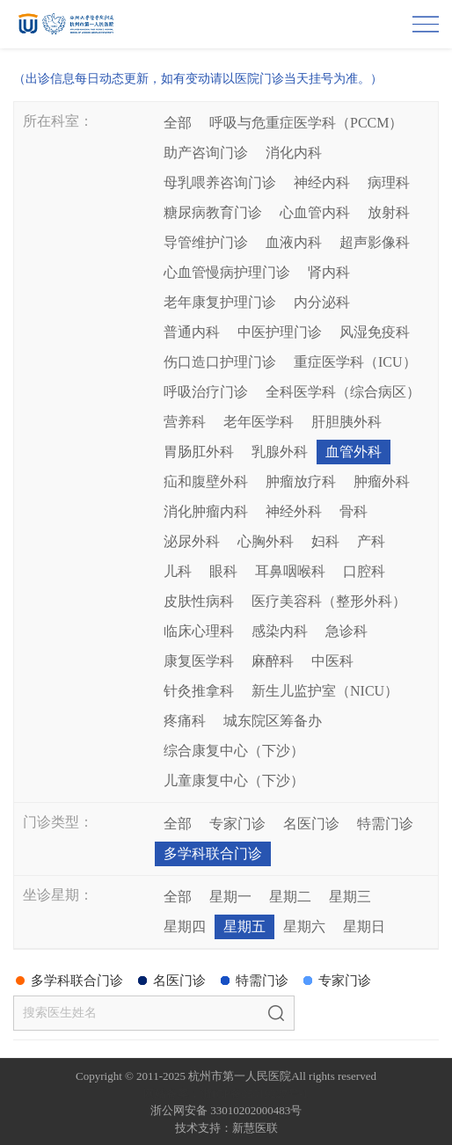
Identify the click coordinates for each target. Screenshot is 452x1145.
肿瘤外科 (382, 481)
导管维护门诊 (206, 242)
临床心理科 (199, 631)
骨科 (353, 511)
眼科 (223, 571)
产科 (371, 541)
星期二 (290, 896)
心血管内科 (315, 212)
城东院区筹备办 (272, 720)
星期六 (304, 926)
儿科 (178, 571)
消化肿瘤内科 (206, 511)
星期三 (350, 896)
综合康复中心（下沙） (234, 750)
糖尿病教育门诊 (213, 212)
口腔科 (364, 571)
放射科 (389, 212)
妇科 (325, 541)
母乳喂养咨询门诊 (220, 182)
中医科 (332, 660)
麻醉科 (273, 660)
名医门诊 (311, 823)
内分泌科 (322, 302)
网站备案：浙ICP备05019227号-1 (225, 1093)
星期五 (244, 926)
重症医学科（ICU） (355, 361)
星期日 (364, 926)
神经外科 (294, 511)
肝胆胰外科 (346, 421)
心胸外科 (265, 541)
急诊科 (346, 631)
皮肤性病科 (199, 601)
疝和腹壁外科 (206, 481)
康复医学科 (199, 660)
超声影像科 (374, 242)
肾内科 (329, 272)
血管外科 (353, 451)
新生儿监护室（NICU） (325, 690)
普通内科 (192, 332)
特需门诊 (385, 823)
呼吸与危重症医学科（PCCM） (306, 122)
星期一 (230, 896)
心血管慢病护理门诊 (227, 272)
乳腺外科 (280, 451)
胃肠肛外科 (199, 451)
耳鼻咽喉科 (290, 571)
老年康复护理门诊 (220, 302)
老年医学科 (258, 421)
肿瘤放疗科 (301, 481)
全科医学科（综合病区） (343, 391)
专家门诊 (237, 823)
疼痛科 (185, 720)
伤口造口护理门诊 (220, 361)
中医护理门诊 (279, 332)
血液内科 (294, 242)
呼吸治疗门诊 (206, 391)
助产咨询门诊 (206, 152)
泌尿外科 (192, 541)
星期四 (185, 926)
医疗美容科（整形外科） (329, 601)
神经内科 (322, 182)
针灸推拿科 (199, 690)
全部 (178, 122)
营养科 (185, 421)
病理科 (389, 182)
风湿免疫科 (374, 332)
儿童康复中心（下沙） (234, 780)
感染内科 (280, 631)
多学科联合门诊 (213, 853)
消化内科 (294, 152)
